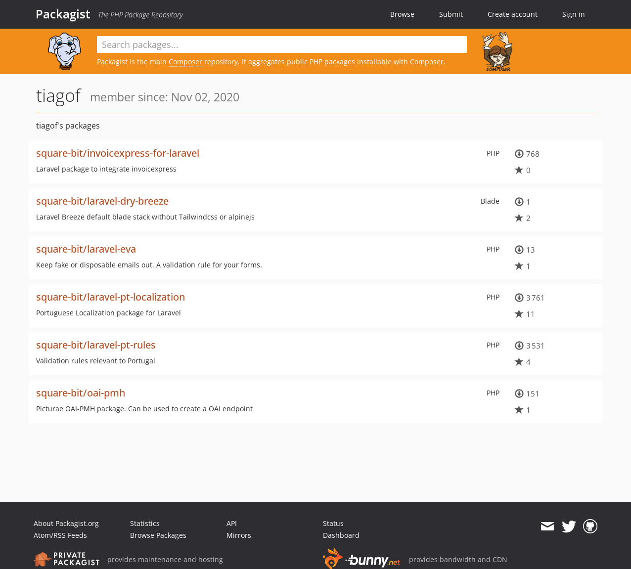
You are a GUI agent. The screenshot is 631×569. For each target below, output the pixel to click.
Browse (402, 14)
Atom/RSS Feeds (60, 535)
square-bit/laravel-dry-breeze (102, 201)
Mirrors (238, 535)
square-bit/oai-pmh (80, 392)
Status (333, 523)
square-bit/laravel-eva (86, 249)
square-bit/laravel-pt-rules (96, 344)
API (231, 523)
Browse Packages (158, 535)
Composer (185, 61)
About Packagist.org (66, 523)
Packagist (63, 14)
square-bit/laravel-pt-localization (110, 297)
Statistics (145, 523)
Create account (513, 14)
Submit (451, 14)
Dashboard (341, 535)
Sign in (573, 14)
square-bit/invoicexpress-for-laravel (117, 153)
